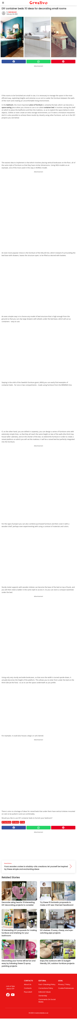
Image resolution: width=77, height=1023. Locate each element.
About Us (27, 984)
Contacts (28, 988)
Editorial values (44, 992)
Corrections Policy (45, 988)
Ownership (42, 996)
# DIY (22, 822)
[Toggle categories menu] (3, 2)
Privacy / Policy (64, 984)
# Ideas (15, 822)
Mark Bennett (12, 12)
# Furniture (6, 822)
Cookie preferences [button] (66, 988)
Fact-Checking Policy (46, 984)
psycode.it (28, 992)
